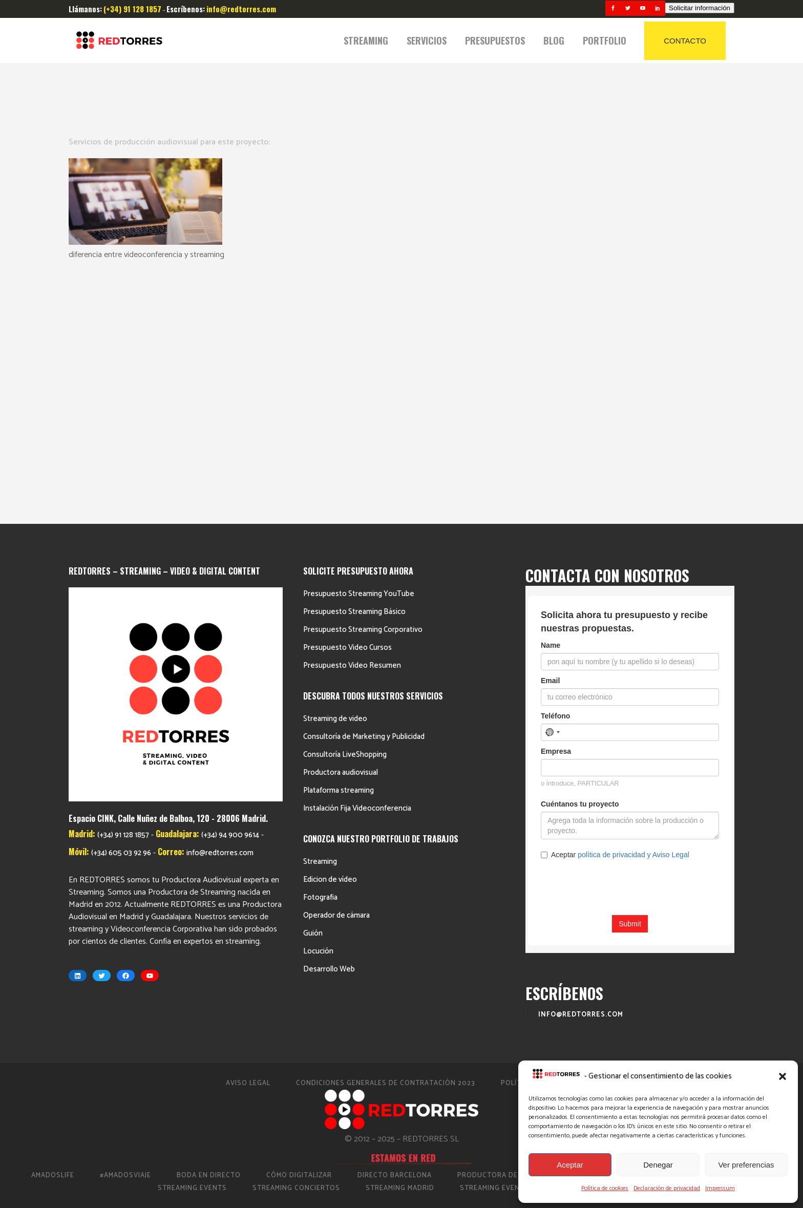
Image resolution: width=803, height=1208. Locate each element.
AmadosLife (52, 926)
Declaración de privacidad (666, 1188)
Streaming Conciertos (296, 939)
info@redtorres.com (219, 604)
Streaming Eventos (497, 939)
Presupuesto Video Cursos (347, 398)
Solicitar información (699, 8)
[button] (782, 1076)
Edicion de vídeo (330, 630)
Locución (318, 702)
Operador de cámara (336, 666)
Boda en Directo (209, 926)
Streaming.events (192, 939)
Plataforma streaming (338, 541)
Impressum (720, 1188)
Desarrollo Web (329, 720)
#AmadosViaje (125, 926)
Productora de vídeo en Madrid (519, 926)
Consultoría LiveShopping (345, 505)
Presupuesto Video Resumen (352, 416)
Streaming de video (335, 469)
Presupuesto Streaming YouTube (358, 344)
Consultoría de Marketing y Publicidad (364, 487)
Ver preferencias (746, 1164)
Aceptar (570, 1164)
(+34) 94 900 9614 (230, 586)
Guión (313, 684)
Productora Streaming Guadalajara (678, 926)
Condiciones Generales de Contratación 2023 (385, 834)
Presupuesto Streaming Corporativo (362, 380)
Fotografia (320, 648)
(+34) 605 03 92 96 (121, 604)
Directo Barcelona (394, 926)
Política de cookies (604, 1188)
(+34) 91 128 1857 (123, 586)
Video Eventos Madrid (602, 939)
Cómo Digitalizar (299, 926)
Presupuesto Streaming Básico (354, 362)
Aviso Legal (248, 834)
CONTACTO (685, 40)
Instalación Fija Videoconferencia (357, 559)
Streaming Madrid (400, 939)
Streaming (320, 612)
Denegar (658, 1164)
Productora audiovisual (340, 523)
